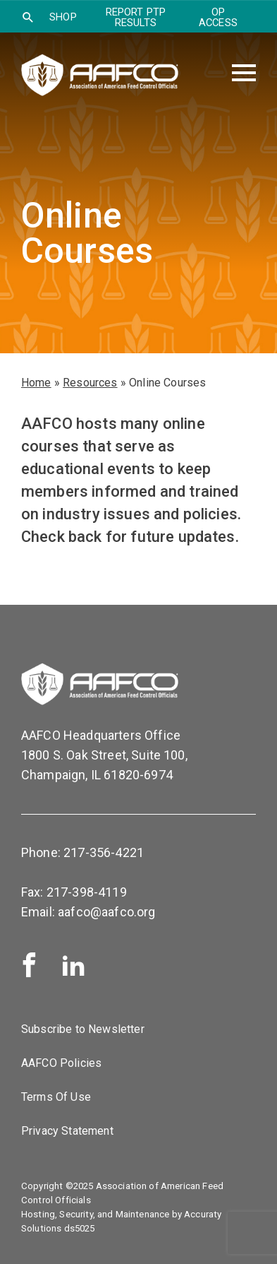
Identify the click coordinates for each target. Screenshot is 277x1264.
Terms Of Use (56, 1097)
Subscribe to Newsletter (82, 1029)
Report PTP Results (136, 17)
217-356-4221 (103, 852)
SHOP (63, 17)
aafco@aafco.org (106, 911)
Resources (90, 382)
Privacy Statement (67, 1131)
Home (36, 382)
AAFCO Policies (61, 1063)
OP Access (218, 17)
